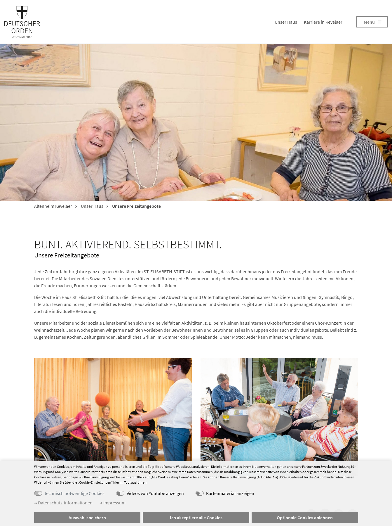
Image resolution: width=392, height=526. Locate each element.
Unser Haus (286, 22)
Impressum (113, 503)
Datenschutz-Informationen (63, 503)
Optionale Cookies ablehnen (305, 517)
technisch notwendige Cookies (74, 493)
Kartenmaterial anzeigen (230, 493)
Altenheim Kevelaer (53, 206)
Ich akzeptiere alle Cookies (196, 517)
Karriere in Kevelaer (323, 22)
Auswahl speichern (87, 517)
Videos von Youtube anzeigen (155, 493)
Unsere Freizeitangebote (136, 206)
